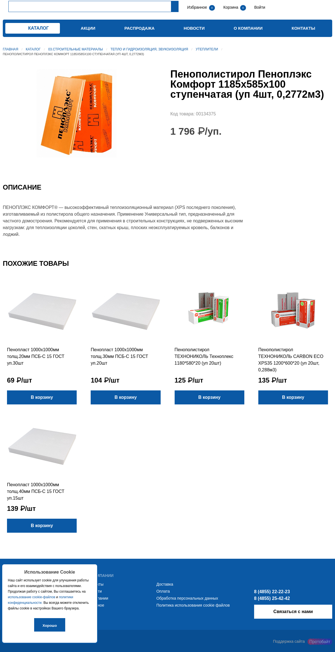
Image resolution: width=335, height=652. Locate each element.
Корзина (231, 7)
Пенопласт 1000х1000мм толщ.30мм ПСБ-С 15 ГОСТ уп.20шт (119, 356)
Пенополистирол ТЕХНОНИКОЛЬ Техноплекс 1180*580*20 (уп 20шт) (204, 356)
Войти (259, 7)
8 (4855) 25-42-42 (272, 598)
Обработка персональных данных (187, 598)
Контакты (303, 28)
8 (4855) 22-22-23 (272, 591)
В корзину (42, 397)
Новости (194, 28)
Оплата (163, 591)
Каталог (33, 49)
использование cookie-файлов (31, 597)
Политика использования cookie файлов (193, 605)
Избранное (197, 7)
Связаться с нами (293, 611)
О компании (248, 28)
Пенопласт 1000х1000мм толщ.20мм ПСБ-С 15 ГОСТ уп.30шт (35, 356)
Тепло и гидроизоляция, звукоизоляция (149, 49)
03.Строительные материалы (75, 49)
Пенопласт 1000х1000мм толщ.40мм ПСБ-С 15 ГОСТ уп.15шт (35, 491)
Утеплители (207, 49)
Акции (88, 28)
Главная (10, 49)
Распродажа (139, 28)
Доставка (164, 584)
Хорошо (50, 625)
